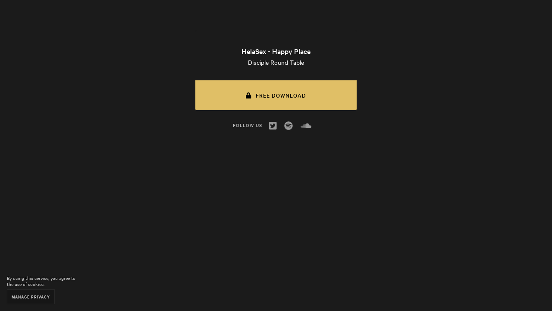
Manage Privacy (31, 296)
